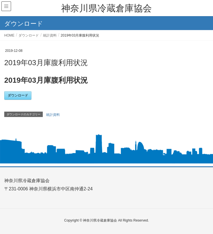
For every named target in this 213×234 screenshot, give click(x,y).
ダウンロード (18, 95)
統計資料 (53, 115)
